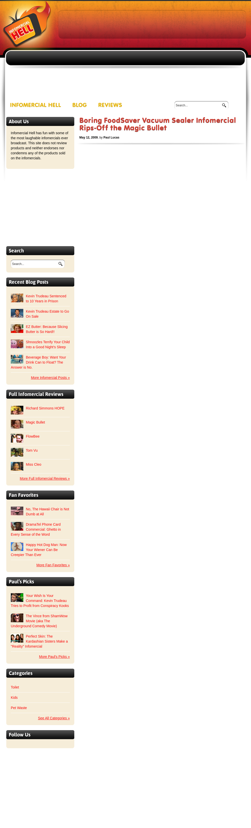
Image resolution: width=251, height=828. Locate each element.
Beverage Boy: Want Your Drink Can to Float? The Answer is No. (38, 362)
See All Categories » (54, 718)
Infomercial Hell (35, 105)
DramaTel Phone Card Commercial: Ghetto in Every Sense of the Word (36, 529)
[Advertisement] (140, 48)
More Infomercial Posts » (50, 378)
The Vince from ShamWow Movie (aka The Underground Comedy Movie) (39, 621)
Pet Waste (19, 708)
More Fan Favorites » (53, 565)
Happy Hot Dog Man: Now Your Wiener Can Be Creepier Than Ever (39, 550)
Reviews (110, 105)
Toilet (15, 687)
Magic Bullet (35, 422)
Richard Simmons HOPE (45, 408)
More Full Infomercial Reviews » (45, 478)
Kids (14, 698)
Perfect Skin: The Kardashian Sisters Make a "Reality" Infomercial (39, 641)
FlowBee (32, 436)
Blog (79, 105)
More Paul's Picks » (54, 657)
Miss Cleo (33, 464)
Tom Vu (32, 450)
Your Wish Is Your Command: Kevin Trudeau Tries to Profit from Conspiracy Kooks (40, 601)
